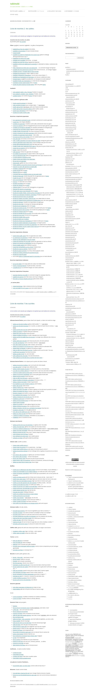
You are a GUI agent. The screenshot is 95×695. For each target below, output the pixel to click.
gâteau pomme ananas (19, 376)
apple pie (15, 544)
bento (35, 82)
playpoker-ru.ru (69, 228)
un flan (14, 637)
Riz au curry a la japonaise (19, 161)
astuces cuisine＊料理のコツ (73, 364)
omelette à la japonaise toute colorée (22, 135)
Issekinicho (72, 615)
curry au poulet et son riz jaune (21, 288)
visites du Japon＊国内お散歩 (73, 188)
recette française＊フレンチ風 (73, 274)
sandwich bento (17, 96)
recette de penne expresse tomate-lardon (23, 84)
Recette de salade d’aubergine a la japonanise (24, 222)
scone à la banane (17, 596)
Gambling (67, 157)
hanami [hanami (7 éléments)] (70, 644)
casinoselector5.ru (69, 129)
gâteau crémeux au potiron (20, 406)
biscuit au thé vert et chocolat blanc (22, 580)
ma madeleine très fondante (20, 395)
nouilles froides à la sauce (20, 131)
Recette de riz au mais (18, 228)
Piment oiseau (71, 569)
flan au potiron (16, 639)
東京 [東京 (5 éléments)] (68, 656)
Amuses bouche (72, 513)
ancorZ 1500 (69, 250)
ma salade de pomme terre (20, 153)
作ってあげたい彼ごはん (73, 595)
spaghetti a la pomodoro (19, 51)
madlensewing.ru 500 (70, 203)
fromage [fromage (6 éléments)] (67, 641)
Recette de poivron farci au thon (21, 209)
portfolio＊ (67, 67)
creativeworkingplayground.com (73, 138)
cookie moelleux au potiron (20, 578)
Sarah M (67, 418)
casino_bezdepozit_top (70, 134)
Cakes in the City (72, 524)
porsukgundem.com (70, 248)
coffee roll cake (17, 520)
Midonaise (70, 563)
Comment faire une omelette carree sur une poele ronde (27, 174)
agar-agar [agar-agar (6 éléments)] (67, 634)
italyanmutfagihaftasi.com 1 (71, 170)
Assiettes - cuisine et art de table (75, 516)
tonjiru (14, 150)
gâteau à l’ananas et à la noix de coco (22, 397)
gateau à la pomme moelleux (20, 365)
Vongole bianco (17, 79)
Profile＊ (67, 74)
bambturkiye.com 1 (69, 117)
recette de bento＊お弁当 (72, 272)
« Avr (66, 38)
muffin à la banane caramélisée (21, 473)
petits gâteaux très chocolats (20, 356)
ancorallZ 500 (69, 104)
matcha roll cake (17, 522)
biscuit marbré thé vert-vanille (20, 566)
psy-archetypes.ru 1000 (70, 252)
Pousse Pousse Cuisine (73, 570)
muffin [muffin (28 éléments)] (68, 645)
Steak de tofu (16, 172)
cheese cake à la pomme (19, 447)
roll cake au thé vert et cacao (20, 524)
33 (65, 91)
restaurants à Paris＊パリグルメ (73, 194)
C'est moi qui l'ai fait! (73, 522)
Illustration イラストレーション (72, 166)
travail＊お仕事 (68, 319)
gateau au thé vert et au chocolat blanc (23, 425)
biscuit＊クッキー (70, 285)
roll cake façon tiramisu (19, 510)
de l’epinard (18, 180)
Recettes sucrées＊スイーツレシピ (36, 11)
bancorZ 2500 (69, 97)
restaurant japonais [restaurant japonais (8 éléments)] (74, 648)
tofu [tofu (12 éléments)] (70, 653)
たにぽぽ (70, 597)
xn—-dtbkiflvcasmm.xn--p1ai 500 (73, 347)
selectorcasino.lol (69, 306)
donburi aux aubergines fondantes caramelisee (25, 194)
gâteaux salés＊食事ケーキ (72, 263)
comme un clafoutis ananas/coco (21, 428)
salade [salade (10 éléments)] (67, 651)
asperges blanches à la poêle (20, 275)
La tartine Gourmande (73, 552)
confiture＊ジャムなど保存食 (73, 287)
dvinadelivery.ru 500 (70, 145)
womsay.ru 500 (68, 343)
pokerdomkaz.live (69, 241)
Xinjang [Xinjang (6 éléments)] (73, 655)
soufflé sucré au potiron (19, 352)
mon (16, 138)
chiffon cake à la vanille (19, 533)
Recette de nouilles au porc (21, 217)
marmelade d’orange (18, 654)
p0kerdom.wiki (68, 220)
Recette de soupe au (20, 249)
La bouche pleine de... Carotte (75, 546)
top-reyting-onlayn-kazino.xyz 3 (72, 317)
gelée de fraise (16, 624)
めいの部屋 (70, 589)
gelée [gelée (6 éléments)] (66, 644)
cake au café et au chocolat (20, 378)
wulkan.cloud (68, 345)
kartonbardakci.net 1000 (71, 172)
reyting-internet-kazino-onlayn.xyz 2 (73, 299)
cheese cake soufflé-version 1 (20, 445)
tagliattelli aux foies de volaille (20, 49)
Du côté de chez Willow (73, 531)
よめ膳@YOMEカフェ (73, 593)
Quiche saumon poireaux (19, 103)
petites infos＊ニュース (70, 224)
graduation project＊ (71, 69)
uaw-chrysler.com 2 (69, 323)
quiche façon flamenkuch (19, 110)
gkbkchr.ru (67, 162)
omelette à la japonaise (19, 124)
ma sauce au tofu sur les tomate (21, 137)
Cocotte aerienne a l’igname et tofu (22, 157)
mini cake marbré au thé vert (20, 344)
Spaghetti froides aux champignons (22, 81)
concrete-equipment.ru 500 (71, 136)
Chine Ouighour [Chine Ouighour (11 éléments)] (79, 635)
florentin (15, 561)
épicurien (70, 533)
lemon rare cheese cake (19, 458)
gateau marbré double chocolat (21, 369)
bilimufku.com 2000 (69, 125)
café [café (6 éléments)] (80, 634)
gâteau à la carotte (18, 404)
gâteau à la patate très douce (20, 391)
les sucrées (22, 41)
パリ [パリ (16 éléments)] (83, 655)
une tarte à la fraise (18, 550)
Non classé (68, 213)
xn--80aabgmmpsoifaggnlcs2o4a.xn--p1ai (75, 351)
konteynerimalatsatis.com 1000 (72, 179)
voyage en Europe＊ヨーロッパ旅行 (74, 338)
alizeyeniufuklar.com (70, 95)
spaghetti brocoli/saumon (19, 73)
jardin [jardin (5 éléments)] (78, 643)
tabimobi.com (78, 469)
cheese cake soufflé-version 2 (20, 449)
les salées (22, 316)
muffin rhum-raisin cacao (19, 479)
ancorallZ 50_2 (70, 328)
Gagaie (67, 373)
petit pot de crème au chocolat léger (22, 623)
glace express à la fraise (19, 645)
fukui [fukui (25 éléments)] (77, 641)
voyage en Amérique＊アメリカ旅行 (74, 334)
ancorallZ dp (68, 106)
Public (66, 254)
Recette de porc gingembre (20, 206)
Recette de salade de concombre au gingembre (25, 224)
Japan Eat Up (73, 619)
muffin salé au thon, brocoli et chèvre (22, 109)
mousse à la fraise (17, 613)
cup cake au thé (17, 367)
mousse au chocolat (18, 643)
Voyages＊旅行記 (14, 14)
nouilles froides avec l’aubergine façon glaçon (24, 146)
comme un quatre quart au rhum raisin (22, 372)
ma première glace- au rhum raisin (21, 665)
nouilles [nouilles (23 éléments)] (75, 645)
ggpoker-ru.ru (68, 160)
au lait (16, 628)
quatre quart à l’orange (18, 402)
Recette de (18, 202)
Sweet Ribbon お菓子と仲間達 (75, 576)
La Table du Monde (72, 550)
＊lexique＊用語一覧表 (70, 362)
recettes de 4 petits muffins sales (21, 112)
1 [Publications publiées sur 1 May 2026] (76, 28)
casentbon (67, 412)
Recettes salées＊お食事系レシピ (17, 11)
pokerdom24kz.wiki (69, 239)
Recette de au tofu (20, 208)
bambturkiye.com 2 (69, 119)
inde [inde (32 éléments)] (74, 643)
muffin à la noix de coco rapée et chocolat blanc (25, 486)
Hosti (66, 396)
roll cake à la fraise (17, 512)
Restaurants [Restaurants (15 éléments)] (69, 650)
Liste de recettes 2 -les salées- (22, 28)
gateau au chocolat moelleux (20, 324)
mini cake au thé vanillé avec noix (21, 412)
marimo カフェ (71, 557)
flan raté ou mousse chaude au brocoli (22, 279)
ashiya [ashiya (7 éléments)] (71, 634)
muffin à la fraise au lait (19, 477)
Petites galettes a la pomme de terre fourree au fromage (27, 165)
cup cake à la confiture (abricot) (21, 370)
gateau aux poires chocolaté (20, 389)
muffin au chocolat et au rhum (20, 484)
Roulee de (17, 185)
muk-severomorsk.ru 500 (71, 209)
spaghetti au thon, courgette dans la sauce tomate (26, 71)
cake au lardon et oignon (19, 105)
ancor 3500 (68, 130)
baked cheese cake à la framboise (21, 460)
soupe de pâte (16, 53)
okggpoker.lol (68, 214)
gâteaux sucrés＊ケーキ (72, 291)
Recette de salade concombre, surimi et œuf (24, 198)
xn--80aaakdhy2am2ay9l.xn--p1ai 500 (74, 349)
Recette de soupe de (19, 254)
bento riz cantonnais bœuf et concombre (29, 256)
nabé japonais (16, 152)
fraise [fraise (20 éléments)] (81, 639)
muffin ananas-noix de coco (20, 490)
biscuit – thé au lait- (18, 557)
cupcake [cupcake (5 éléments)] (76, 637)
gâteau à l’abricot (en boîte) (20, 382)
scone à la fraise (17, 598)
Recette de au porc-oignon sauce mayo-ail (26, 226)
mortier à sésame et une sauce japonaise (23, 133)
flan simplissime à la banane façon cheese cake (25, 636)
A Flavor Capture (72, 509)
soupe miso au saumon (19, 148)
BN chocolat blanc (17, 563)
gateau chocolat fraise (18, 426)
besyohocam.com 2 (69, 121)
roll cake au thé (17, 514)
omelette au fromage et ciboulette (21, 127)
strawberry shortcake (18, 410)
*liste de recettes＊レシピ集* (32, 292)
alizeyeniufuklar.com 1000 (71, 99)
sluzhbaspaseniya (70, 355)
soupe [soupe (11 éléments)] (71, 651)
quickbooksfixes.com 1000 (71, 256)
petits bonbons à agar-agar (20, 626)
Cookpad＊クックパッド (74, 526)
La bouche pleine (72, 544)
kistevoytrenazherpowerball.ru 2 (73, 177)
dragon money (69, 108)
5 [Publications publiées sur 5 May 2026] (68, 30)
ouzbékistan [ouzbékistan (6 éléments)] (72, 647)
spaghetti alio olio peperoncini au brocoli (23, 69)
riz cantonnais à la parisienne (20, 237)
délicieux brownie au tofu (19, 432)
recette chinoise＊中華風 (72, 269)
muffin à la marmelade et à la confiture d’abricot (25, 471)
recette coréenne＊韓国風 (72, 270)
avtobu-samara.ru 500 (70, 116)
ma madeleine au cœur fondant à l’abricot (23, 384)
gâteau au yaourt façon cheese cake (22, 462)
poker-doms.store (69, 229)
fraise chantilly (16, 621)
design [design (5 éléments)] (79, 637)
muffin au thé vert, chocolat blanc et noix (23, 488)
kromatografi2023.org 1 (70, 183)
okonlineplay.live (69, 216)
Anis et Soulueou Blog (73, 514)
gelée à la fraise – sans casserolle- (21, 619)
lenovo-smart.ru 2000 (70, 200)
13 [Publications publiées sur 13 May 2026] (71, 32)
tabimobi (14, 3)
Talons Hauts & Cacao (73, 578)
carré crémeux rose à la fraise (20, 434)
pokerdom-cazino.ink (70, 233)
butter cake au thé (17, 385)
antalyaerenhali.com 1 (70, 112)
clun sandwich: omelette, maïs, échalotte (23, 94)
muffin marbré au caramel (19, 499)
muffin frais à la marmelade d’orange (22, 481)
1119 (66, 89)
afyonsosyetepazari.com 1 (71, 93)
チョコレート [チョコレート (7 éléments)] (78, 655)
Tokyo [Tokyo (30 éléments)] (75, 653)
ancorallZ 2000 (69, 312)
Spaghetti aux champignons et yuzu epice (23, 77)
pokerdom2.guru (69, 237)
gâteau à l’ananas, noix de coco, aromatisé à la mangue (27, 408)
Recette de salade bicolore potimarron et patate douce (27, 200)
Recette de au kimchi (20, 251)
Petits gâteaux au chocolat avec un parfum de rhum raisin (27, 357)
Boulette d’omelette (18, 183)
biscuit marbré (16, 559)
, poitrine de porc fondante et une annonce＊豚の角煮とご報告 (75, 375)
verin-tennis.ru (68, 325)
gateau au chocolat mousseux (20, 326)
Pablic (66, 222)
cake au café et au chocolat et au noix (22, 350)
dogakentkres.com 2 (70, 144)
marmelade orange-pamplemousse (22, 658)
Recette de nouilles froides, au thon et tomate (26, 193)
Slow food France (72, 572)
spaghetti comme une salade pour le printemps (25, 64)
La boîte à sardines (72, 548)
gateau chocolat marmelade (20, 430)
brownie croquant (17, 393)
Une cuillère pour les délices (74, 580)
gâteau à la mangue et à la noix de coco (23, 346)
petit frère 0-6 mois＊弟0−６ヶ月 (73, 153)
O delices (70, 565)
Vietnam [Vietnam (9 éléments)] (80, 653)
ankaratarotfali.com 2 (70, 110)
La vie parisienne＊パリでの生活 (72, 11)
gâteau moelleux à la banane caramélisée (23, 380)
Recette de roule (19, 211)
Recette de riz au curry (18, 215)
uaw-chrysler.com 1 (69, 321)
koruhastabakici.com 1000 (71, 181)
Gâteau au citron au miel (19, 413)
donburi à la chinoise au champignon (22, 243)
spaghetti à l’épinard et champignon (22, 75)
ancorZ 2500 (69, 140)
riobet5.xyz (68, 304)
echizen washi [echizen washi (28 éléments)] (71, 639)
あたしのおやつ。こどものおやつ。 (76, 585)
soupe (16, 122)
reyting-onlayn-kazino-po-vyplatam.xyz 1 (75, 300)
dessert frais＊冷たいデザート (73, 289)
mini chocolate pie (17, 542)
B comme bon (71, 518)
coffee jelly (15, 609)
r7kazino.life (68, 259)
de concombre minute (21, 129)
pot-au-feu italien (17, 264)
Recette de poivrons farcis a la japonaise (23, 196)
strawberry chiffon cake (19, 531)
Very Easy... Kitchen (72, 582)
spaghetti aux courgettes (19, 60)
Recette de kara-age (18, 176)
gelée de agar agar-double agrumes (22, 615)
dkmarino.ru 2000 (69, 142)
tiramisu (15, 606)
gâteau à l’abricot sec (18, 387)
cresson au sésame (18, 125)
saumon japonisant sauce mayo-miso (22, 142)
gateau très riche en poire (19, 333)
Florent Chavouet (74, 612)
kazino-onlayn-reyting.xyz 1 (71, 173)
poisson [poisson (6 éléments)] (77, 647)
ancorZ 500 (69, 356)
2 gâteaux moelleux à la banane (21, 415)
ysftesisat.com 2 (69, 360)
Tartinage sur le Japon (75, 623)
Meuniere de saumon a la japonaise (22, 189)
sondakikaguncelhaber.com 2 (72, 308)
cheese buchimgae (17, 286)
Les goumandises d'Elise (74, 554)
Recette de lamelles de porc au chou (22, 213)
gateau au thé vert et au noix (20, 329)
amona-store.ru (69, 102)
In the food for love (72, 539)
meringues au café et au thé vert (21, 565)
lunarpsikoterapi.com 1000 (71, 201)
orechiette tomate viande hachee (21, 82)
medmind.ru (68, 205)
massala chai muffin (18, 492)
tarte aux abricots (17, 540)
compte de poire (17, 652)
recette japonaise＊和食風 (72, 278)
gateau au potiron (17, 331)
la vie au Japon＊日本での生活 (54, 11)
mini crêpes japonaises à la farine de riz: (23, 587)
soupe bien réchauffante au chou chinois (23, 247)
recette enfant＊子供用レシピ (73, 155)
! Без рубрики (68, 84)
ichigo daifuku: (16, 589)
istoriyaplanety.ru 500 (70, 168)
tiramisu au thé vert (18, 641)
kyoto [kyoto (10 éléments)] (81, 644)
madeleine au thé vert (18, 398)
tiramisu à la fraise (17, 630)
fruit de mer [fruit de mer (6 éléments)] (72, 641)
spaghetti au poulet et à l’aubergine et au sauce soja (26, 54)
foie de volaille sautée (18, 245)
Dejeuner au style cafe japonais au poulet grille (25, 166)
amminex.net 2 (68, 101)
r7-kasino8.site (68, 257)
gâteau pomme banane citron (20, 400)
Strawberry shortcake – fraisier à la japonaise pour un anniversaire (73, 437)
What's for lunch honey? (74, 584)
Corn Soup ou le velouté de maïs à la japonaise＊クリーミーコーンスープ (75, 392)
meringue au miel (17, 576)
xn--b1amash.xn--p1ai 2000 (71, 358)
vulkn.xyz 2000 (68, 341)
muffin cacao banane (18, 497)
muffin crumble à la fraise (19, 501)
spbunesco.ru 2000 (69, 313)
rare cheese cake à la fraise (20, 454)
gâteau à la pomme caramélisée (21, 374)
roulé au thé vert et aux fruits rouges (22, 518)
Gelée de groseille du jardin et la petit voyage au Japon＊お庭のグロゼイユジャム (74, 403)
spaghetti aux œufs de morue (20, 62)
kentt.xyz (67, 175)
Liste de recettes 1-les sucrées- (22, 303)
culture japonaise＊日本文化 (73, 186)
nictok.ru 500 (68, 211)
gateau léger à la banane (19, 348)
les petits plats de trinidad (74, 556)
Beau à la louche (72, 520)
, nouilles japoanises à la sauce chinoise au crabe (26, 140)
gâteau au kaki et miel (18, 354)
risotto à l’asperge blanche (19, 265)
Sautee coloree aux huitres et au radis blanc (24, 159)
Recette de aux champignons (22, 221)
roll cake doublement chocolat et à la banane (24, 516)
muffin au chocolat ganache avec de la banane (24, 482)
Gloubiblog (70, 537)
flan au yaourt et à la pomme (20, 611)
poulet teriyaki (16, 170)
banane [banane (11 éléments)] (76, 634)
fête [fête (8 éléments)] (81, 641)
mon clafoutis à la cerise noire (20, 436)
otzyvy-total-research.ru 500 (72, 218)
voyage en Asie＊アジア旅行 (73, 336)
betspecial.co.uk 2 (69, 123)
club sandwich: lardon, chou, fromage (22, 92)
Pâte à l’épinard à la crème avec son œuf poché (25, 68)
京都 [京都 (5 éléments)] (66, 656)
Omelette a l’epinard (18, 168)
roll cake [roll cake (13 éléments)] (78, 650)
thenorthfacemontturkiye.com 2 (72, 315)
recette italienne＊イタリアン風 (73, 276)
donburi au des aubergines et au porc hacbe (24, 239)
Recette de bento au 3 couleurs (21, 219)
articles (69, 132)
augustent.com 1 (69, 114)
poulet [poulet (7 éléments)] (66, 648)
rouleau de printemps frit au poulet (21, 241)
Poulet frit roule (17, 178)
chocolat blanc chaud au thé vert (21, 673)
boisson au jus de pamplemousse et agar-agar (24, 675)
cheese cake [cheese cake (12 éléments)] (69, 635)
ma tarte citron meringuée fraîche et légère (24, 546)
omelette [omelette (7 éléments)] (81, 646)
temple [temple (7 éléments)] (75, 651)
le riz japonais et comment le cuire (21, 120)
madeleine (15, 417)
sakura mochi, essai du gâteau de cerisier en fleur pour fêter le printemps (74, 442)
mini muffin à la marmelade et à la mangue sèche (25, 503)
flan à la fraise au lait (18, 617)
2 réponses (13, 32)
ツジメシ (70, 598)
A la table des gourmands (74, 511)
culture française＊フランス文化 (73, 192)
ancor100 (68, 207)
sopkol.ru (67, 310)
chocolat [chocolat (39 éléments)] (69, 637)
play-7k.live (68, 226)
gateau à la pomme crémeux (20, 451)
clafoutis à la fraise (17, 438)
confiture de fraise (17, 656)
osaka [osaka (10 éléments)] (67, 647)
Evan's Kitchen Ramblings (74, 535)
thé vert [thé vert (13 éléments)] (80, 651)
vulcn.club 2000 (68, 340)
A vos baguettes (73, 610)
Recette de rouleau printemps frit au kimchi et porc (26, 252)
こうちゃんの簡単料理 (73, 587)
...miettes (70, 507)
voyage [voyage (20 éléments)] (68, 655)
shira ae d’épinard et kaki (19, 155)
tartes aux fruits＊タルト (72, 297)
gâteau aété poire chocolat (20, 341)
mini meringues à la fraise (19, 572)
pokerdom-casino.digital (71, 231)
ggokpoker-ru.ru (69, 158)
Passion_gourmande (73, 567)
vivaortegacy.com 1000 (70, 330)
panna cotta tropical (18, 634)
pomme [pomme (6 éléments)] (80, 647)
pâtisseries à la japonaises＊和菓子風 (75, 293)
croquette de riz (17, 267)
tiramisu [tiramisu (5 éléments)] (67, 653)
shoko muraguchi (80, 462)
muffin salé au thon (18, 107)
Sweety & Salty (71, 574)
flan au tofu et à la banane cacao (21, 608)
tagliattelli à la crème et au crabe (21, 58)
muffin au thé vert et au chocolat (21, 496)
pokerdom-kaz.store (70, 235)
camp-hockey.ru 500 (70, 127)
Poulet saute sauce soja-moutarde (21, 191)
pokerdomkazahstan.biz (71, 242)
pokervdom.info (69, 246)
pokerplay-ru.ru (69, 244)
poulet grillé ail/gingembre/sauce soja (22, 144)
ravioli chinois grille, (19, 236)
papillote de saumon (18, 277)
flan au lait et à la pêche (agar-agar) (22, 632)
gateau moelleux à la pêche (20, 335)
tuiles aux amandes (18, 570)
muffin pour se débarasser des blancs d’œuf (24, 469)
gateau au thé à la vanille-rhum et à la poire (24, 337)
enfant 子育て (68, 147)
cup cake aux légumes (18, 342)
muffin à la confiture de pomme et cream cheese (25, 494)
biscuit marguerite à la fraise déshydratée (23, 574)
